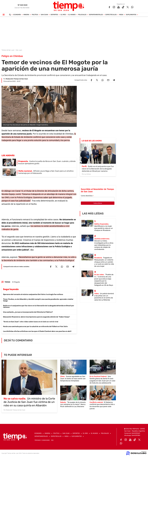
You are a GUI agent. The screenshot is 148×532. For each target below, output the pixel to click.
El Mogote (16, 282)
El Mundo (72, 15)
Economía (17, 15)
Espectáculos (111, 15)
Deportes (54, 15)
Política (35, 15)
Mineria (26, 15)
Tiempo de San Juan (8, 50)
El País (63, 15)
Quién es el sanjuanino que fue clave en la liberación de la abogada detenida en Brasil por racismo (38, 306)
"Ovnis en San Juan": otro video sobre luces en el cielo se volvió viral (30, 322)
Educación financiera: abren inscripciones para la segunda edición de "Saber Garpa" (36, 317)
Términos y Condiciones (42, 440)
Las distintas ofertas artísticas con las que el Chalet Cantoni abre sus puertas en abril (37, 331)
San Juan (44, 15)
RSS (52, 440)
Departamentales (96, 15)
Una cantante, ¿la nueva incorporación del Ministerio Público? (28, 312)
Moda (121, 15)
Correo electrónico (87, 196)
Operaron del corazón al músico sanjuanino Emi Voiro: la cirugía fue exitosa (33, 294)
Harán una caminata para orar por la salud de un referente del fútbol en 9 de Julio (35, 326)
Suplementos (131, 15)
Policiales (82, 15)
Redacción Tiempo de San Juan (17, 79)
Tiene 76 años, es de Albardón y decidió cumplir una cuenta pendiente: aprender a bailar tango (38, 300)
